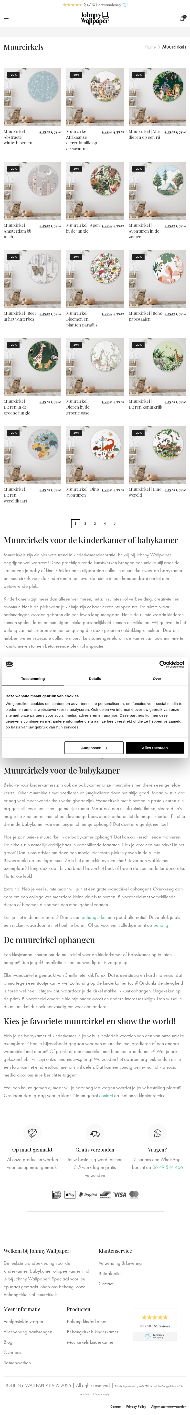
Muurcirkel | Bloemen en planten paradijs (81, 319)
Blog (8, 1342)
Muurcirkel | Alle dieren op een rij (144, 134)
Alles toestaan (155, 748)
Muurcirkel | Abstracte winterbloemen (18, 137)
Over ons (12, 1352)
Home (150, 47)
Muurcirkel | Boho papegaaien (145, 316)
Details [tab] (95, 678)
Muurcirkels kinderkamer (90, 1342)
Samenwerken (17, 1363)
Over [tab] (157, 678)
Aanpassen (94, 748)
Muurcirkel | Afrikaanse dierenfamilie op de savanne (81, 139)
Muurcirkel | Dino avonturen (82, 492)
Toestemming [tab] (33, 678)
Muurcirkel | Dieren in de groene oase (77, 407)
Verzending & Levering (120, 1263)
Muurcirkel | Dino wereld (145, 492)
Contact (106, 1284)
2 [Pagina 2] (85, 524)
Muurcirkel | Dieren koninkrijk (145, 404)
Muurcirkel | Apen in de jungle (83, 228)
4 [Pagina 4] (105, 524)
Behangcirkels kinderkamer (92, 1332)
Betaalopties (110, 1274)
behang (160, 925)
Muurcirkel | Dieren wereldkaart (15, 495)
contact (106, 1096)
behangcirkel (94, 917)
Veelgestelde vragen (23, 1322)
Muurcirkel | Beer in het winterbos (20, 316)
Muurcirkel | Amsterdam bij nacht (18, 230)
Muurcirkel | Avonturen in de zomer (144, 230)
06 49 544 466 (167, 1167)
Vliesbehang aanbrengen (28, 1332)
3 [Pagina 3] (95, 524)
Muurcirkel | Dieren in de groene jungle (17, 407)
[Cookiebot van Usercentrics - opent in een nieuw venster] (163, 664)
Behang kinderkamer (87, 1322)
